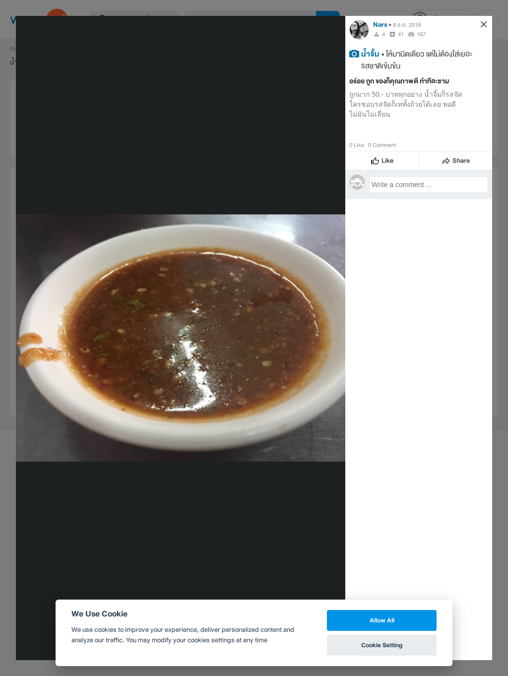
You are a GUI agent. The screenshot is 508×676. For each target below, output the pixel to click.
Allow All (382, 620)
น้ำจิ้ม (370, 54)
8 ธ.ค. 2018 (407, 24)
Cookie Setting (381, 645)
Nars (380, 24)
